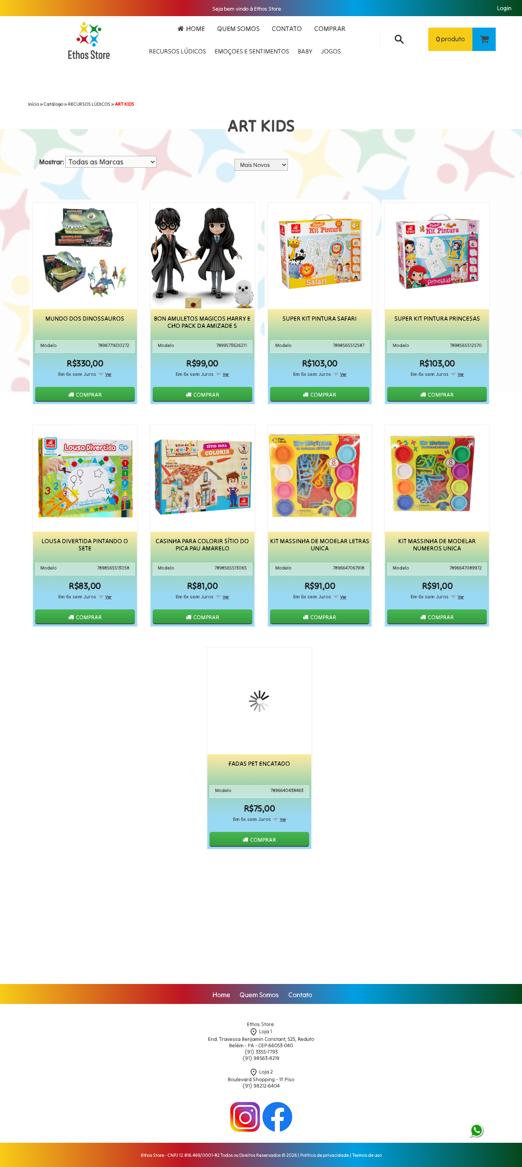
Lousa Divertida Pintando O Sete (85, 545)
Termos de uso (367, 1155)
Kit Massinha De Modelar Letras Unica (319, 545)
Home (195, 28)
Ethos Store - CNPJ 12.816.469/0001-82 (180, 1155)
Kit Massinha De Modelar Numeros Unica (437, 545)
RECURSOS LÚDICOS (89, 104)
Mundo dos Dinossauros (84, 318)
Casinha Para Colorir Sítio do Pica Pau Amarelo (202, 545)
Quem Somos (238, 28)
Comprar (330, 28)
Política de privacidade (324, 1155)
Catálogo (53, 104)
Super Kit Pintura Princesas (437, 318)
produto (450, 39)
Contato (287, 28)
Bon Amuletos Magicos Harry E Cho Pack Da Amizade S (202, 322)
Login (504, 8)
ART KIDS (124, 104)
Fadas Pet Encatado (259, 763)
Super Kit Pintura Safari (319, 318)
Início (33, 104)
